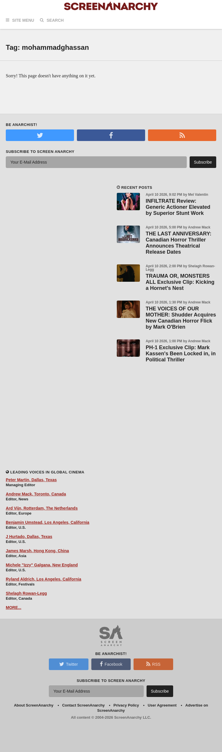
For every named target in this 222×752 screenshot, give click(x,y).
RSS (153, 664)
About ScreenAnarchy (33, 705)
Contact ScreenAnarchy (83, 705)
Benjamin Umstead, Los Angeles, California (47, 522)
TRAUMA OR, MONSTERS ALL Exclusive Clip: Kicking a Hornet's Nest (180, 282)
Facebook (111, 664)
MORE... (13, 607)
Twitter (68, 664)
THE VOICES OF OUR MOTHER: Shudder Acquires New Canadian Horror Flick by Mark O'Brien (181, 318)
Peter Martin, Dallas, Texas (31, 479)
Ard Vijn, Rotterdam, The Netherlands (42, 508)
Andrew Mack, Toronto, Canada (36, 494)
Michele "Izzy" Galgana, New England (42, 565)
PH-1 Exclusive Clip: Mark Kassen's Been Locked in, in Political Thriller (181, 354)
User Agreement (162, 705)
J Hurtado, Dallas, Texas (29, 536)
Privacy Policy (126, 705)
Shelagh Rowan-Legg (26, 593)
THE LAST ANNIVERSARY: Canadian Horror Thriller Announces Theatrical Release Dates (178, 243)
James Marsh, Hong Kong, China (37, 550)
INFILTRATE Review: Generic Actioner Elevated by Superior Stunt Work (178, 207)
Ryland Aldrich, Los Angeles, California (43, 579)
